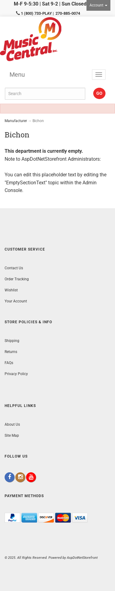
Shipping (12, 341)
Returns (11, 352)
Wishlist (11, 290)
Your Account (16, 301)
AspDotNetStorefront (44, 159)
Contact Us (14, 268)
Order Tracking (17, 279)
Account (98, 5)
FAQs (9, 363)
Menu (17, 74)
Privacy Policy (16, 374)
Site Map (12, 435)
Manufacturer (16, 121)
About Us (12, 424)
